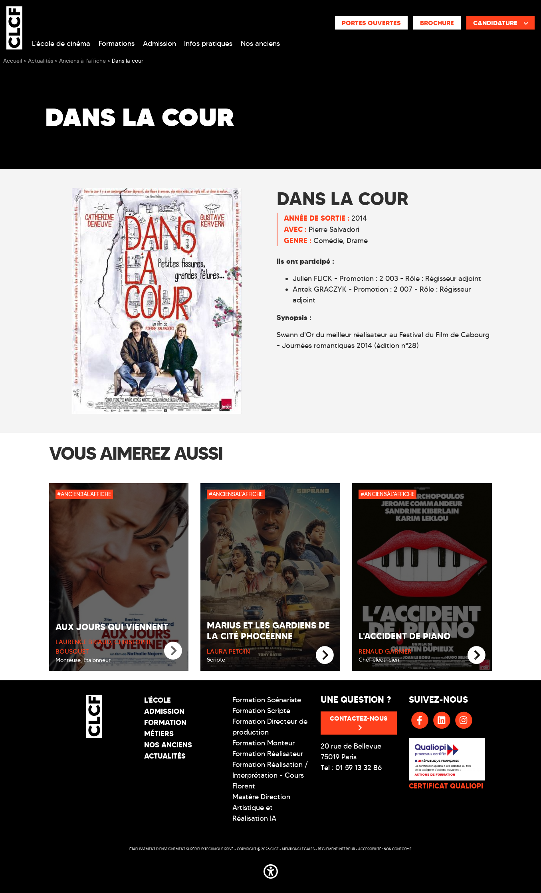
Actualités (165, 756)
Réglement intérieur (336, 849)
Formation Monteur (263, 743)
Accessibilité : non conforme (385, 849)
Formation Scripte (261, 710)
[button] (270, 870)
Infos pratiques (208, 43)
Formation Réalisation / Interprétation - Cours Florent (270, 775)
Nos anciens (260, 43)
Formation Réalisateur (267, 753)
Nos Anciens (168, 744)
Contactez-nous (359, 722)
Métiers (159, 733)
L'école (157, 700)
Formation (165, 722)
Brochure (437, 23)
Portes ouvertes (371, 23)
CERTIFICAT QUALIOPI (446, 785)
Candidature (500, 23)
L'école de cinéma (61, 43)
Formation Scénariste (266, 699)
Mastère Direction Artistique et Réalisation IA (261, 807)
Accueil (12, 60)
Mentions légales (298, 849)
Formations (117, 43)
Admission (159, 43)
